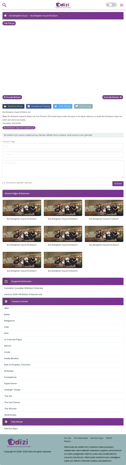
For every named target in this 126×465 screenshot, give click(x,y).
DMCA (109, 438)
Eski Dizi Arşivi (11, 428)
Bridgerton (9, 320)
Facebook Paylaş (39, 106)
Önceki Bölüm (12, 97)
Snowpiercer (10, 377)
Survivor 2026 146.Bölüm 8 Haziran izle (23, 294)
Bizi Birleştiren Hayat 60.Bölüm (44, 15)
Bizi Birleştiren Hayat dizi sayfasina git (19, 128)
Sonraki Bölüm (113, 97)
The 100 (8, 396)
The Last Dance (12, 402)
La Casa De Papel (13, 339)
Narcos (7, 345)
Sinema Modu (13, 106)
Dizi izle (67, 438)
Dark (6, 327)
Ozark (7, 352)
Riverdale (8, 371)
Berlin (7, 314)
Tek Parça (9, 23)
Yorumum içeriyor (17, 182)
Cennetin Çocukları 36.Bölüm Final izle (23, 288)
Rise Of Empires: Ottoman (17, 364)
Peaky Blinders (11, 358)
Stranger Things (12, 389)
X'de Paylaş (63, 106)
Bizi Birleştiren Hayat (18, 15)
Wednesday (10, 414)
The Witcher (10, 408)
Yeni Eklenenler (81, 438)
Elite (6, 333)
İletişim (67, 441)
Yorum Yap (83, 106)
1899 (6, 308)
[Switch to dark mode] (111, 4)
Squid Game (10, 383)
